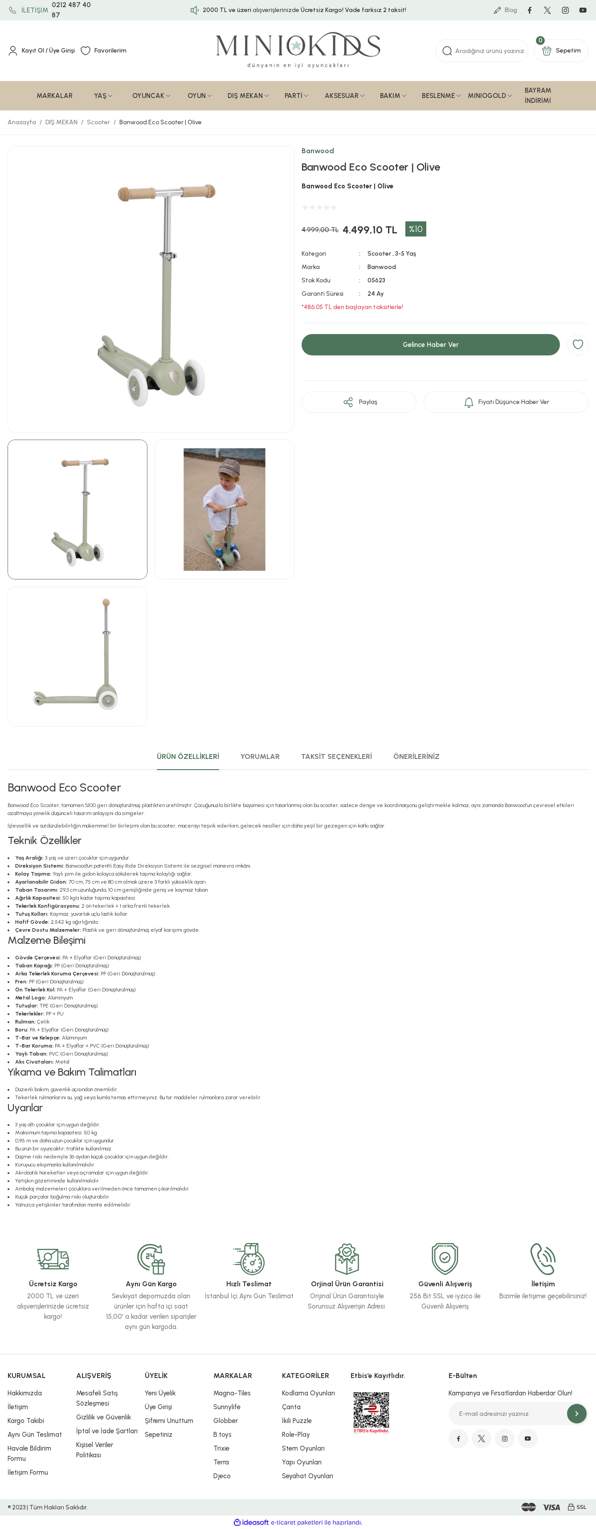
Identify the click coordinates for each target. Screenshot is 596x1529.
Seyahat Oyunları (307, 1476)
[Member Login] (41, 50)
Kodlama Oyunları (308, 1393)
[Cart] (561, 50)
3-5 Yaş (405, 253)
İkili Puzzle (297, 1421)
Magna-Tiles (232, 1393)
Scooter (379, 253)
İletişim (18, 1407)
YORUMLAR (260, 756)
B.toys (222, 1435)
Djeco (222, 1476)
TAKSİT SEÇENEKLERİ (336, 756)
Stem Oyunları (303, 1448)
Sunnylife (227, 1407)
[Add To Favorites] (577, 344)
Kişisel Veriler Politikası (94, 1450)
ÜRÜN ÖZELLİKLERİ (188, 756)
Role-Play (296, 1435)
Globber (225, 1421)
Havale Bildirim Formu (29, 1453)
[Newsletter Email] (518, 1413)
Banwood (318, 151)
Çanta (291, 1407)
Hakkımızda (25, 1393)
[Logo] (298, 50)
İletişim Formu (28, 1472)
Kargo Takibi (26, 1421)
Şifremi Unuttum (169, 1421)
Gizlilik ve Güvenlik (103, 1417)
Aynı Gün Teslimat (35, 1435)
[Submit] (577, 1413)
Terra (221, 1462)
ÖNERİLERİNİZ (416, 756)
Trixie (221, 1448)
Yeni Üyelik (160, 1393)
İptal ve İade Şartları (107, 1431)
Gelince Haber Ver (431, 345)
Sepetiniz (158, 1435)
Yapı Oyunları (302, 1462)
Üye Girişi (158, 1407)
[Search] (481, 50)
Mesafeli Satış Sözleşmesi (97, 1398)
